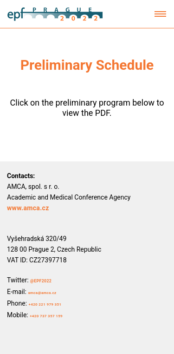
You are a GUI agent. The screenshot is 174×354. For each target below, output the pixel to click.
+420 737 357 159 (46, 316)
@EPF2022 (41, 281)
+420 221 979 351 (45, 304)
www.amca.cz (28, 208)
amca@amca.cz (42, 293)
